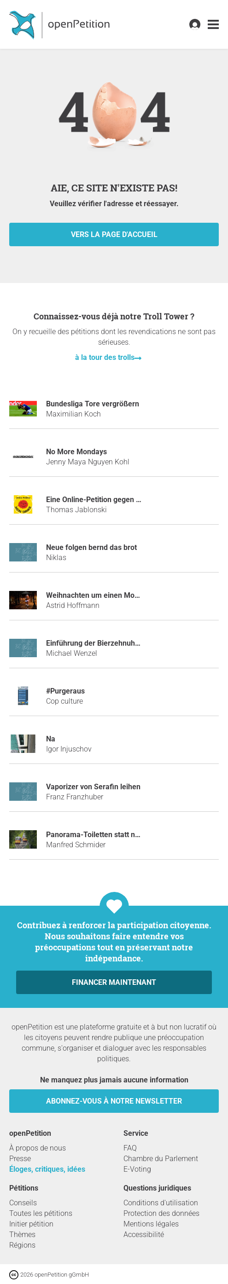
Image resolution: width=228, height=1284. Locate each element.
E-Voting (137, 1169)
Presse (20, 1158)
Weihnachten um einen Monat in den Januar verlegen (134, 595)
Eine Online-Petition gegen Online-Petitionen (119, 499)
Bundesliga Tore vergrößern (92, 403)
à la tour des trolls (104, 357)
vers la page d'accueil (114, 234)
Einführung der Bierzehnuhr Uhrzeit (105, 643)
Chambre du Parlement (160, 1158)
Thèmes (22, 1234)
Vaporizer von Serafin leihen (93, 786)
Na (50, 739)
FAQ (130, 1148)
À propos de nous (37, 1148)
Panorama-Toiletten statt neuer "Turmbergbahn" (125, 834)
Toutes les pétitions (40, 1213)
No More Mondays (76, 451)
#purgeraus (65, 691)
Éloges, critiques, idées (47, 1169)
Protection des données (161, 1213)
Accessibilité (143, 1234)
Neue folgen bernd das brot (91, 547)
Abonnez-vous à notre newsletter (114, 1101)
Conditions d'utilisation (160, 1202)
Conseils (23, 1202)
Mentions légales (151, 1224)
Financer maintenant (114, 982)
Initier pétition (31, 1224)
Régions (22, 1245)
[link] (213, 24)
